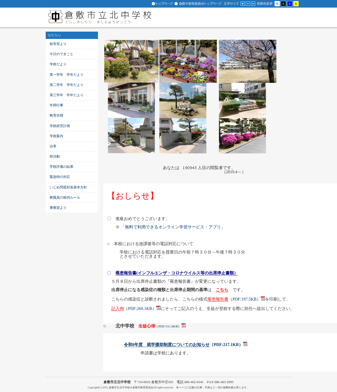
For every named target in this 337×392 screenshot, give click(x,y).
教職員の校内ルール (65, 197)
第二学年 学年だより (67, 85)
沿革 (53, 146)
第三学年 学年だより (67, 95)
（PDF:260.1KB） (133, 308)
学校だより (58, 64)
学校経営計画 (60, 126)
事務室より (58, 208)
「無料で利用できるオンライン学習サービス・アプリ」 (173, 227)
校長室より (58, 44)
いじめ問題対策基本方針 (68, 187)
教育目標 (56, 115)
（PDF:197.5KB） (234, 299)
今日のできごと (61, 54)
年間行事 (56, 105)
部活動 (55, 156)
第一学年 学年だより (67, 75)
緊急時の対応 (60, 177)
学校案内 (56, 136)
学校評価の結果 (61, 167)
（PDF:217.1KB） (183, 344)
